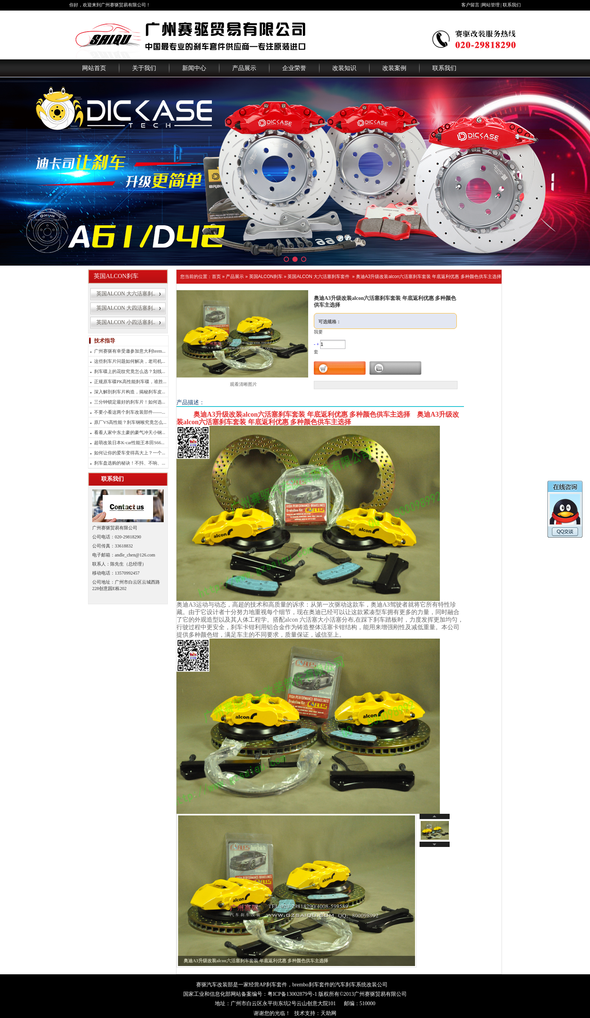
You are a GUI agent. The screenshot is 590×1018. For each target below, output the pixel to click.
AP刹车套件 (273, 984)
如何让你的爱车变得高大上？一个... (129, 453)
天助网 (328, 1013)
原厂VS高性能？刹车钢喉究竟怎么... (130, 422)
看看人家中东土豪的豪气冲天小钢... (129, 432)
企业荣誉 (294, 68)
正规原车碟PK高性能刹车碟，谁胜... (130, 381)
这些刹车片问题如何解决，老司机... (129, 361)
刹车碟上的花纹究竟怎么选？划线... (129, 371)
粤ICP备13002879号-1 (292, 994)
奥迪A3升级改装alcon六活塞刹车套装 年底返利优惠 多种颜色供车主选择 (428, 276)
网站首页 (94, 68)
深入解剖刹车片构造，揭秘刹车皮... (129, 391)
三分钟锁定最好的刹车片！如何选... (129, 402)
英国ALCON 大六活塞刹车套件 (318, 276)
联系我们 (512, 5)
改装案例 (394, 68)
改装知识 (344, 68)
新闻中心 (194, 68)
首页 (216, 276)
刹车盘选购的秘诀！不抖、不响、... (129, 463)
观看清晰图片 (243, 384)
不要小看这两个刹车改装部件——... (129, 412)
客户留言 (470, 5)
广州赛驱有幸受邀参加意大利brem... (130, 351)
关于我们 (144, 68)
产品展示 (244, 68)
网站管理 (491, 5)
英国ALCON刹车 (266, 276)
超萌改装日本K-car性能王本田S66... (129, 442)
